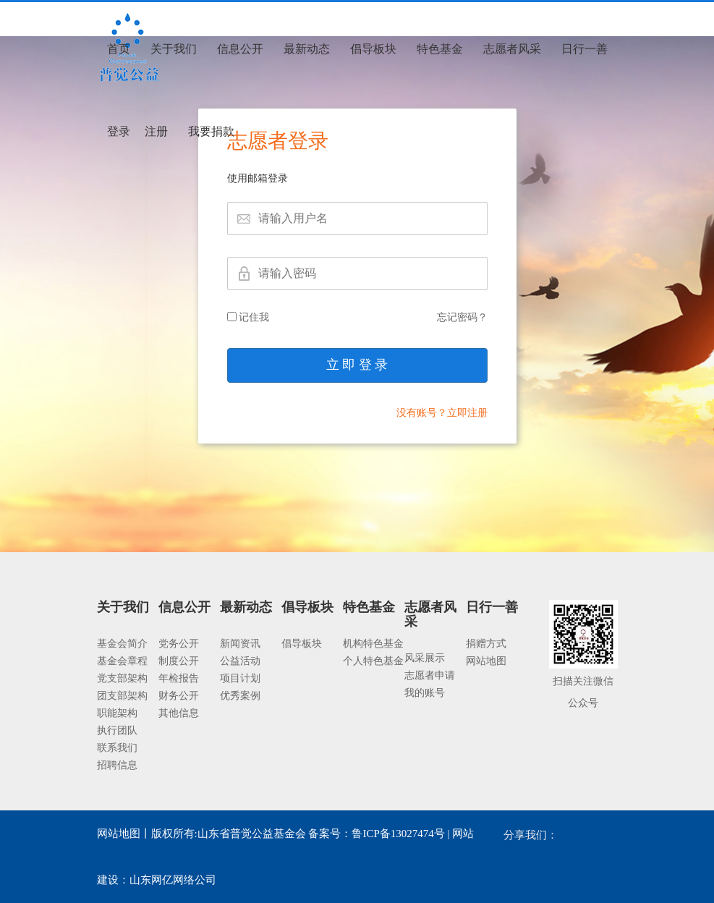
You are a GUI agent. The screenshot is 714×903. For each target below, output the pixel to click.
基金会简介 (122, 643)
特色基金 (440, 49)
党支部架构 (122, 678)
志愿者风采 (512, 49)
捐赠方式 (486, 643)
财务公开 (178, 695)
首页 (118, 49)
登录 (118, 131)
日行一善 (584, 49)
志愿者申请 (429, 675)
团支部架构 (122, 695)
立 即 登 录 (357, 364)
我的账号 (424, 692)
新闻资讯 (240, 643)
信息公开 (240, 49)
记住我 (248, 317)
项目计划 (240, 678)
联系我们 (117, 747)
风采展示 (424, 658)
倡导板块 (373, 49)
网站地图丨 (124, 833)
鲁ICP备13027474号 (398, 833)
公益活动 (240, 661)
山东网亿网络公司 (172, 880)
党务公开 (178, 643)
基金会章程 (122, 661)
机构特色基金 (373, 643)
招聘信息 (117, 765)
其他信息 (178, 713)
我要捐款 (211, 131)
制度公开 (178, 661)
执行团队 (117, 730)
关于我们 (173, 49)
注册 (156, 131)
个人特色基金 (373, 661)
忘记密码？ (462, 317)
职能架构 (117, 713)
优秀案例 (240, 695)
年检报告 (178, 678)
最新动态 (307, 49)
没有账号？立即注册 (442, 412)
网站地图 (486, 661)
